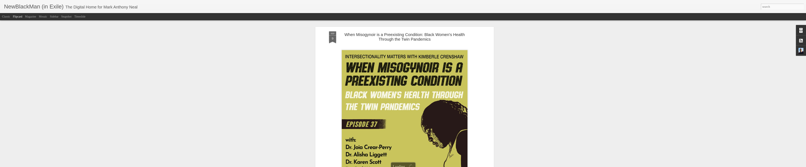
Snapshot (66, 16)
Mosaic (43, 16)
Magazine (30, 16)
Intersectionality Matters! (368, 94)
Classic (6, 16)
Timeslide (80, 16)
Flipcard (17, 16)
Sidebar (54, 16)
